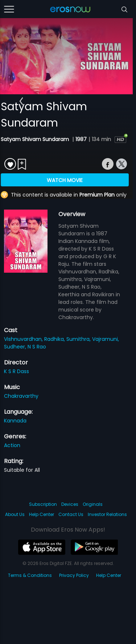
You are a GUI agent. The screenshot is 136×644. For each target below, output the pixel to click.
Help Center (41, 514)
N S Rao (37, 346)
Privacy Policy (74, 575)
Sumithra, (79, 339)
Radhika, (55, 339)
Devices (69, 504)
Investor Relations (107, 514)
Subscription (43, 504)
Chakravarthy (21, 396)
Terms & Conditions (30, 575)
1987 (81, 139)
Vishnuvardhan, (24, 339)
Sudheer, (16, 346)
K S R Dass (16, 371)
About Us (15, 514)
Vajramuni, (105, 339)
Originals (93, 504)
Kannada (15, 420)
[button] (21, 101)
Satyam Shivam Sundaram (35, 139)
